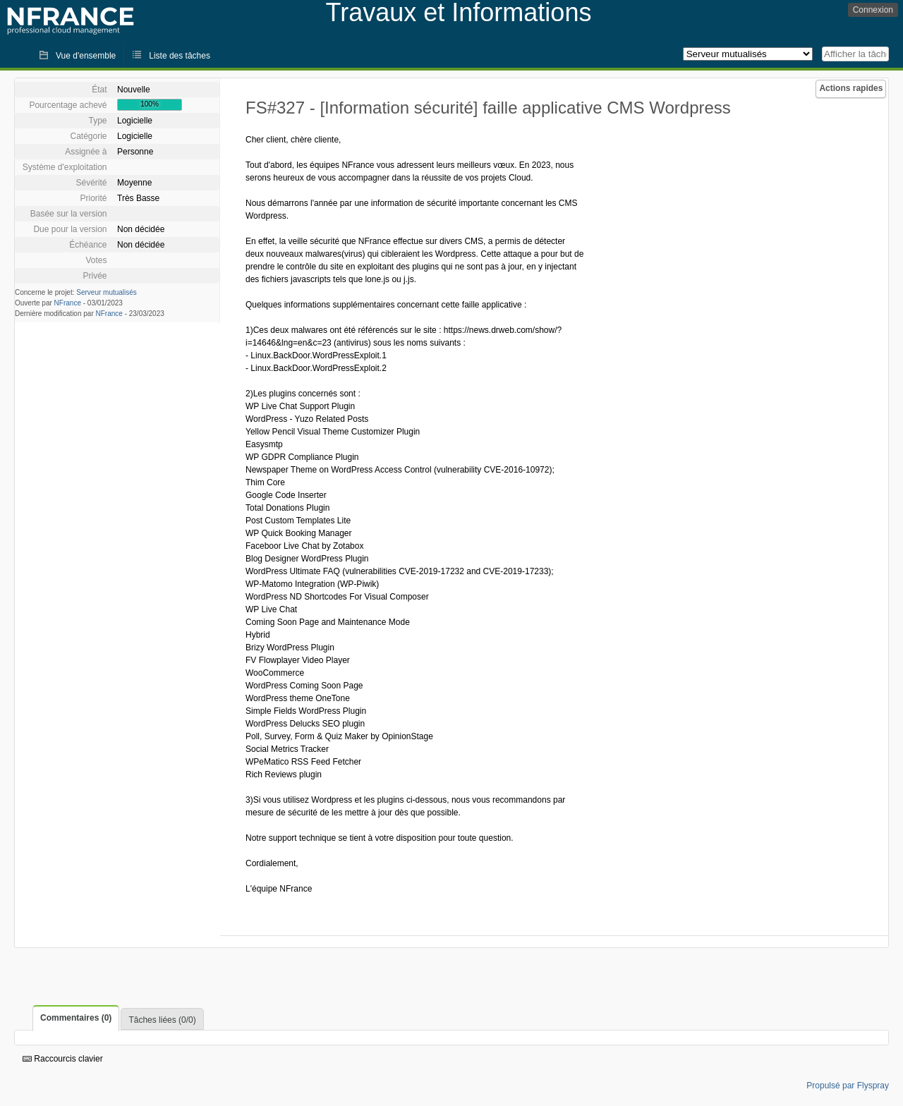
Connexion (873, 10)
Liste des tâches (179, 56)
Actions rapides (851, 88)
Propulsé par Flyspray (847, 1085)
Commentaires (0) (75, 1018)
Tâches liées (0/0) (161, 1020)
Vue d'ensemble (86, 56)
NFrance (67, 303)
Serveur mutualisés (106, 292)
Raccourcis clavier (63, 1059)
